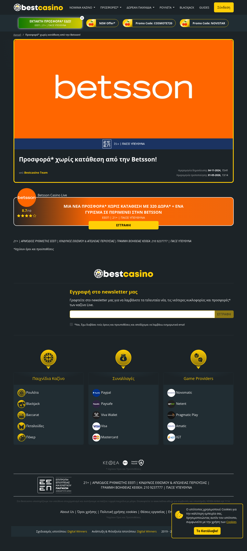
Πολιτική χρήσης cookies (118, 512)
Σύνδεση (223, 7)
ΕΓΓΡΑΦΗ (123, 225)
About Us (67, 512)
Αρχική (17, 34)
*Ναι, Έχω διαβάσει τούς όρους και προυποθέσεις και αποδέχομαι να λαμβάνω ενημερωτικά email (130, 324)
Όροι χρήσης (87, 512)
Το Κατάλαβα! (207, 531)
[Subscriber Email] (142, 314)
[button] (50, 23)
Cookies (231, 522)
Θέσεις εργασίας (152, 512)
